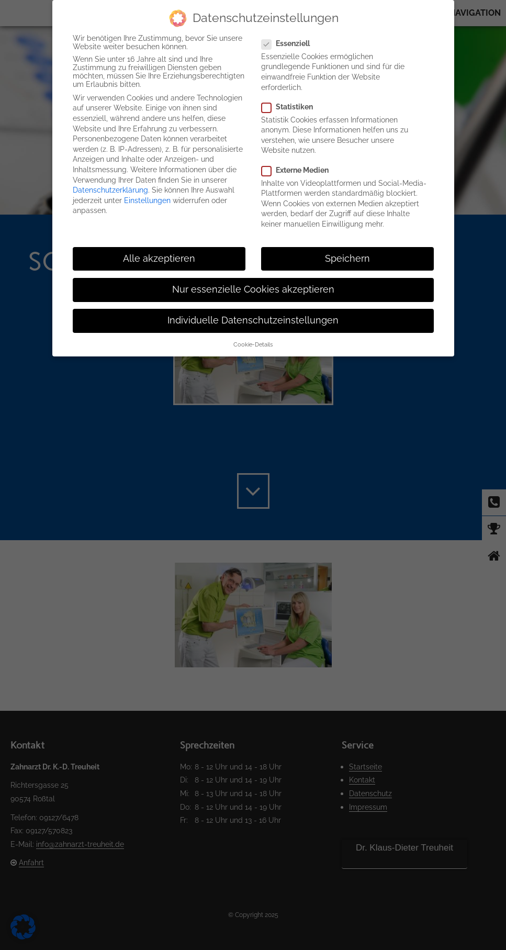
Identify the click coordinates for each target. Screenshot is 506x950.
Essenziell (290, 43)
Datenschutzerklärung (110, 190)
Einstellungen (147, 200)
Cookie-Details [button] (253, 344)
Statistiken (291, 107)
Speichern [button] (347, 258)
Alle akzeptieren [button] (159, 258)
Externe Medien (299, 170)
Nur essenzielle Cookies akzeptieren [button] (253, 289)
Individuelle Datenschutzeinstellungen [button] (253, 320)
